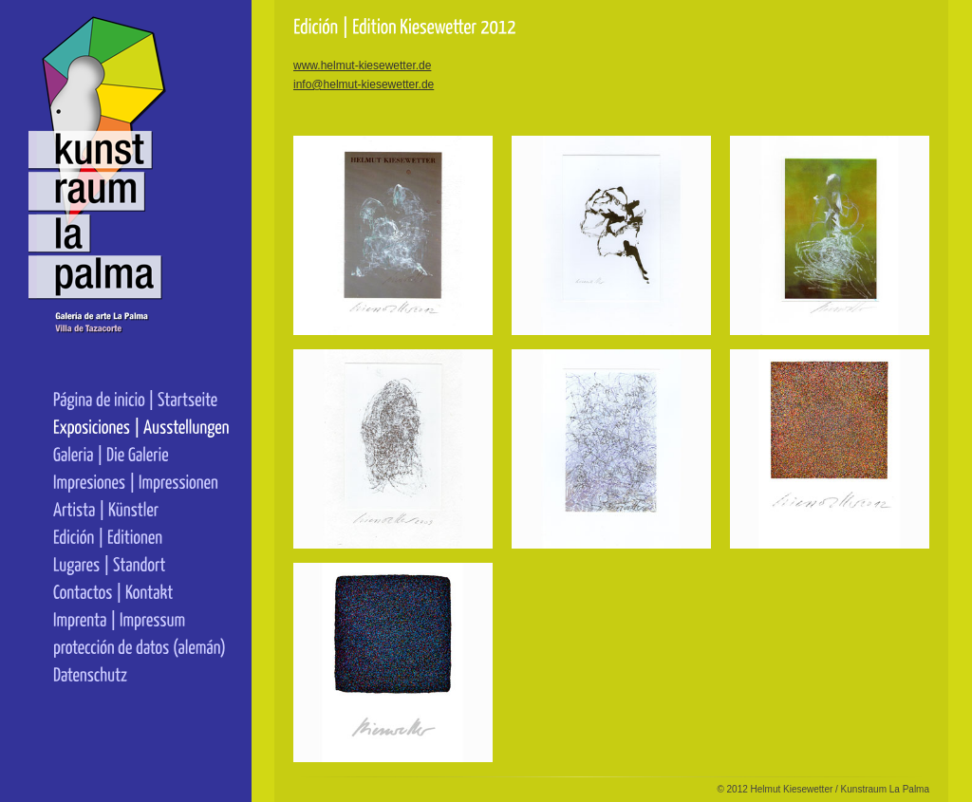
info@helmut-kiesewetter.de (363, 84)
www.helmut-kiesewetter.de (362, 65)
